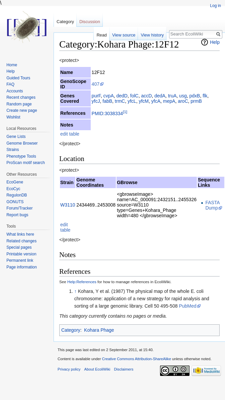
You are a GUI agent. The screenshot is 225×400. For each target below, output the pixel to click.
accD (146, 95)
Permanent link (19, 260)
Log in (215, 5)
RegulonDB (16, 195)
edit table (69, 134)
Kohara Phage (99, 330)
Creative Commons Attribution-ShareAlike (136, 359)
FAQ (10, 84)
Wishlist (13, 117)
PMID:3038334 (107, 113)
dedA (159, 95)
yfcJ (96, 101)
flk (205, 95)
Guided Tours (18, 78)
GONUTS (14, 201)
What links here (20, 234)
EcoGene (14, 182)
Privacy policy (69, 369)
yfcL (132, 101)
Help (215, 42)
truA (172, 95)
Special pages (18, 247)
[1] (125, 111)
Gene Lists (15, 136)
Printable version (21, 254)
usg (183, 95)
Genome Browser (22, 143)
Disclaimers (123, 369)
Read (101, 34)
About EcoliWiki (97, 369)
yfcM (144, 101)
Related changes (21, 241)
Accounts (14, 91)
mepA (169, 101)
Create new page (21, 110)
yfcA (155, 101)
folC (134, 95)
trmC (120, 101)
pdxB (194, 95)
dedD (122, 95)
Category (70, 330)
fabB (107, 101)
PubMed (187, 306)
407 (95, 84)
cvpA (108, 95)
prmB (196, 101)
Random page (18, 104)
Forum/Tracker (19, 208)
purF (96, 95)
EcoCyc (13, 188)
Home (11, 65)
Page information (21, 267)
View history (152, 34)
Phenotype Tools (21, 156)
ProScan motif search (25, 162)
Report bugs (17, 215)
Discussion (89, 21)
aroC (183, 101)
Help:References (81, 281)
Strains (12, 149)
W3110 (67, 205)
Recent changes (20, 97)
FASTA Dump (212, 205)
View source (123, 34)
